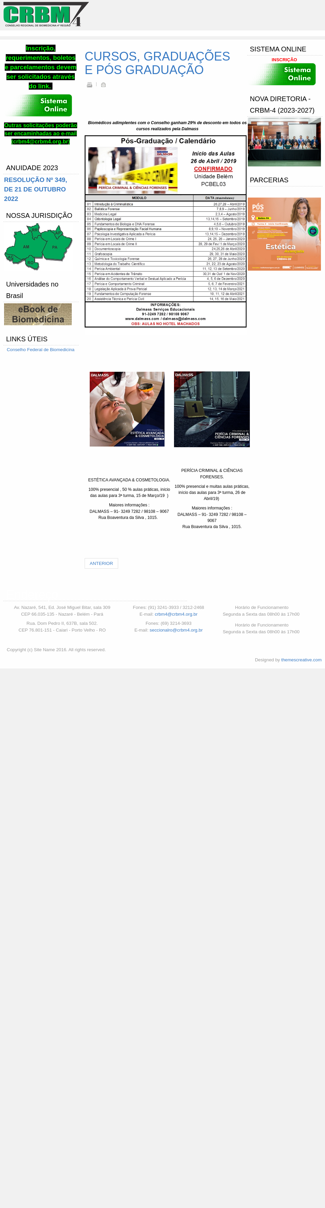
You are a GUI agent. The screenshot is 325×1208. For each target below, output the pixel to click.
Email (103, 84)
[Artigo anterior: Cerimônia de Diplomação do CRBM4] (101, 563)
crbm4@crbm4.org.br (176, 614)
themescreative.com (301, 659)
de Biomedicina (59, 349)
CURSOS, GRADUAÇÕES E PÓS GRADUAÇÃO (157, 63)
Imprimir (89, 84)
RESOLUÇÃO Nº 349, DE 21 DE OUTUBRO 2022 (35, 189)
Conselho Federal (25, 349)
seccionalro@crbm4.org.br (176, 630)
